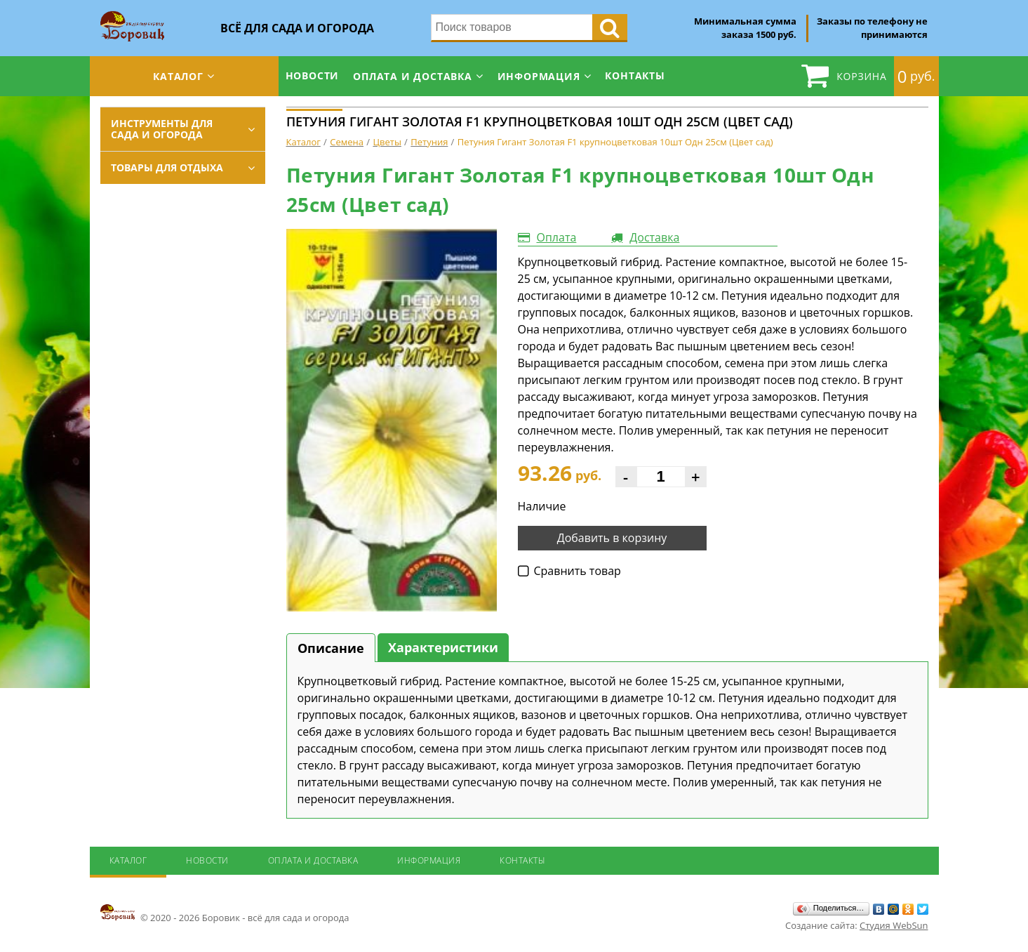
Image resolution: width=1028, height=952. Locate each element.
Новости (313, 75)
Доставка (654, 237)
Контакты (635, 75)
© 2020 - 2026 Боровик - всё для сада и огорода (224, 913)
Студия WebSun (894, 925)
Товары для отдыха (167, 167)
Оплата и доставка (412, 76)
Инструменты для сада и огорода (162, 129)
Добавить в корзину (612, 538)
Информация (539, 76)
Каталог (178, 76)
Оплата (557, 237)
